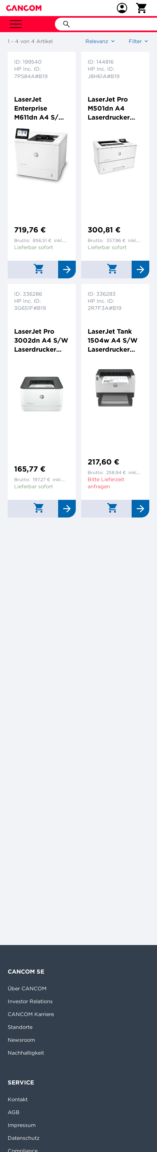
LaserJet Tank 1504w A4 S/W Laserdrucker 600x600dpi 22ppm (112, 340)
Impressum (22, 1125)
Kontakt (18, 1099)
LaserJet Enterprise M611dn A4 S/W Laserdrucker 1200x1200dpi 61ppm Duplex (39, 108)
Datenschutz (23, 1138)
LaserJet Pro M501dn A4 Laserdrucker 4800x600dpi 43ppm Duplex (112, 108)
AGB (14, 1112)
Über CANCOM (27, 988)
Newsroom (21, 1040)
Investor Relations (30, 1001)
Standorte (20, 1027)
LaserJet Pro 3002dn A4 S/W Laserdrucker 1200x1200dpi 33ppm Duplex (41, 340)
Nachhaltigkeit (26, 1052)
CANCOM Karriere (31, 1014)
